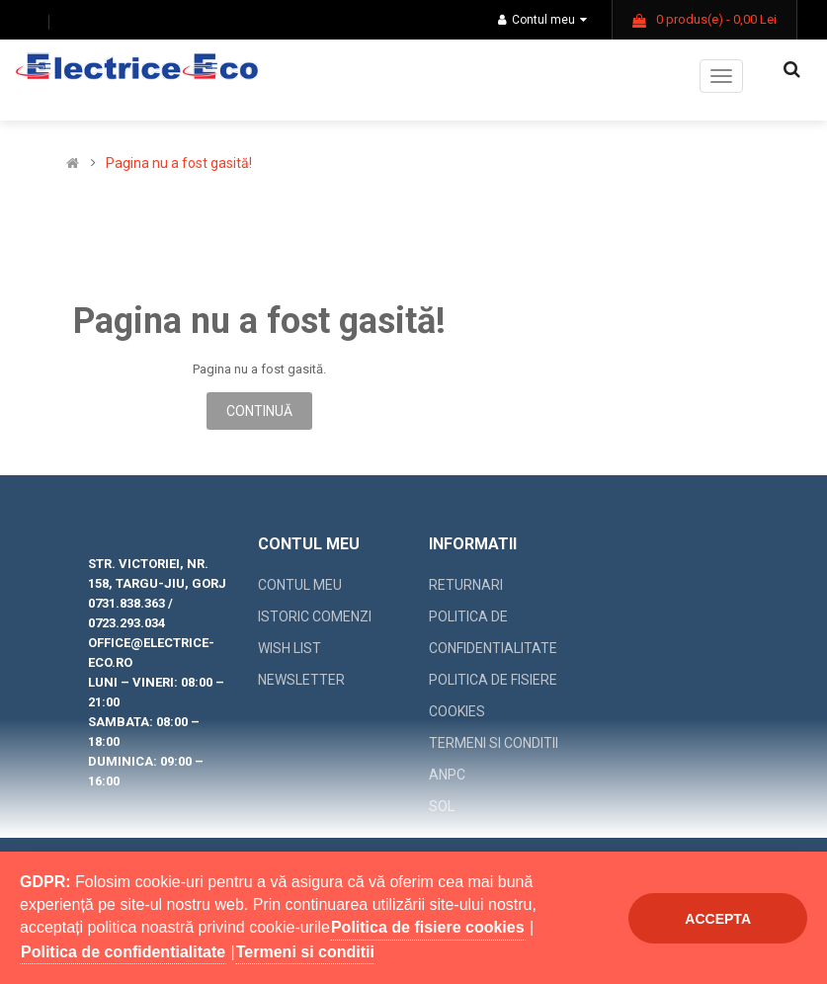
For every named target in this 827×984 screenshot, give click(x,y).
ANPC (447, 774)
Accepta (718, 919)
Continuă (259, 411)
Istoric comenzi (315, 616)
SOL (442, 806)
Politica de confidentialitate (493, 632)
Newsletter (301, 680)
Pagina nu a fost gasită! (179, 163)
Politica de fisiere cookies (493, 695)
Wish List (289, 648)
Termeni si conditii (493, 743)
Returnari (466, 585)
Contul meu (542, 20)
